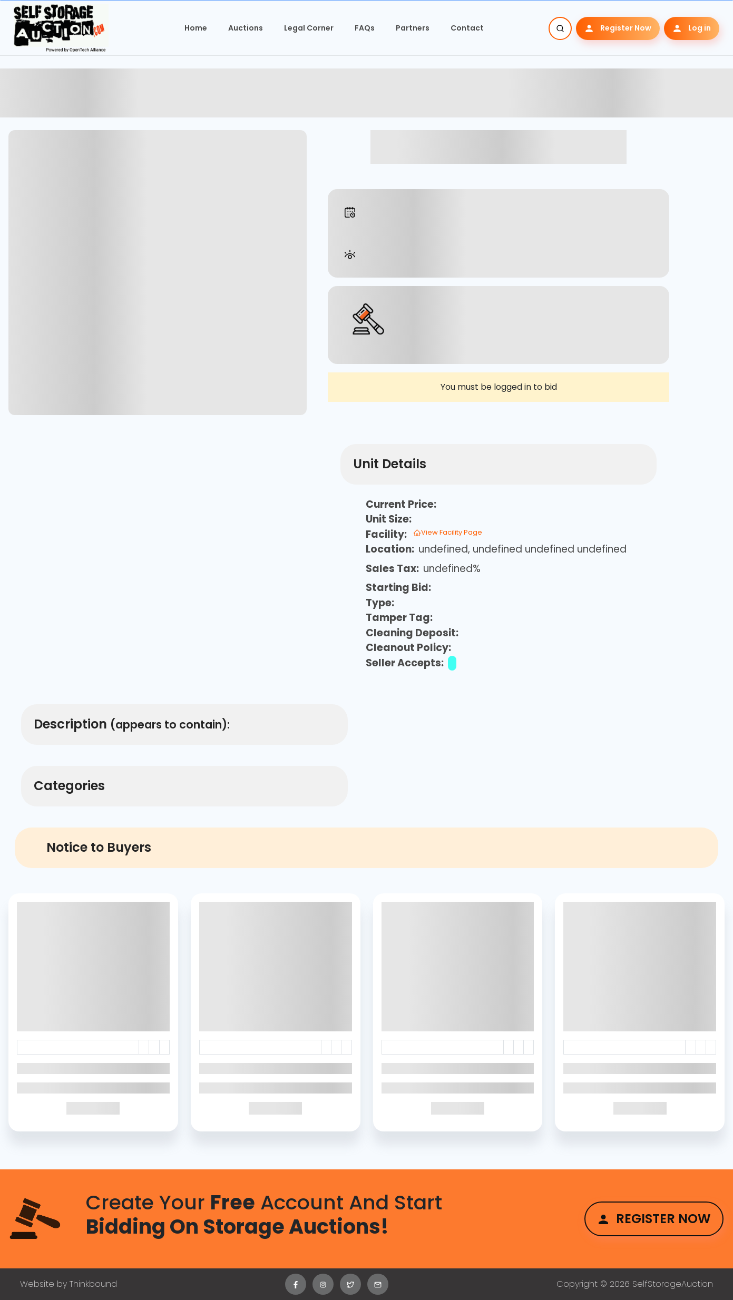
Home (195, 28)
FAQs (365, 28)
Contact (467, 28)
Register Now (617, 28)
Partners (412, 28)
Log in (691, 28)
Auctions (245, 28)
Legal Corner (309, 28)
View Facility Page (447, 532)
